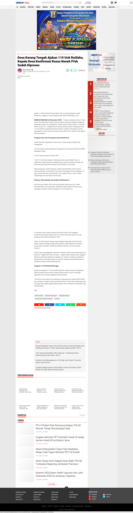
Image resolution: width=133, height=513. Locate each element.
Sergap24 (54, 499)
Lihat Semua (51, 484)
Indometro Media (21, 492)
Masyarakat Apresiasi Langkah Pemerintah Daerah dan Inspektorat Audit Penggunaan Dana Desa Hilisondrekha (103, 96)
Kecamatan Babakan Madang (60, 54)
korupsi (88, 7)
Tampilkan (82, 415)
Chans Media (37, 494)
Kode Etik (55, 506)
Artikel (104, 7)
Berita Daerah (24, 54)
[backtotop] (66, 488)
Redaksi (44, 506)
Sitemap (62, 506)
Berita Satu (19, 499)
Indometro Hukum (39, 492)
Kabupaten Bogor (46, 54)
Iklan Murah (88, 506)
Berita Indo (54, 497)
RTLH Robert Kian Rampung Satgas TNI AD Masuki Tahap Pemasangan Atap (58, 427)
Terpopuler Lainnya (101, 129)
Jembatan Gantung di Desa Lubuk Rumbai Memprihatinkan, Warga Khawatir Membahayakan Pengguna (103, 124)
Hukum (52, 7)
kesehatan (96, 7)
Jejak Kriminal (73, 494)
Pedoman (68, 506)
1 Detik (71, 492)
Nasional (23, 7)
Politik (58, 7)
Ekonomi (76, 7)
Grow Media (72, 497)
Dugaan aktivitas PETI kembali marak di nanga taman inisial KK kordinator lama (60, 439)
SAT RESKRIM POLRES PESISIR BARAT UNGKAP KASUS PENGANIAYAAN (102, 85)
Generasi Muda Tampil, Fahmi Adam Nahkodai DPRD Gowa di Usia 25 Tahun (101, 170)
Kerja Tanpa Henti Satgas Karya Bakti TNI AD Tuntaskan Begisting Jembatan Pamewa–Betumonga (59, 464)
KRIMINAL (45, 7)
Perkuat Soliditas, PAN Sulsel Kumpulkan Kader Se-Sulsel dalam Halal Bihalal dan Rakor (102, 162)
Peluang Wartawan (77, 506)
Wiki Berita (54, 494)
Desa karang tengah (34, 54)
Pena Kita (36, 497)
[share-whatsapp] (75, 70)
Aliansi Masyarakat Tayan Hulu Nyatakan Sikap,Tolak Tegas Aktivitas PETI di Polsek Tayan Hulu (58, 452)
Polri (82, 7)
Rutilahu (72, 54)
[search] (61, 2)
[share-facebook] (67, 70)
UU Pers (49, 506)
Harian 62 (19, 497)
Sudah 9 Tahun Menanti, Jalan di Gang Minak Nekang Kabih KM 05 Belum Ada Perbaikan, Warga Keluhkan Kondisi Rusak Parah (103, 115)
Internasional (67, 7)
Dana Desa (112, 7)
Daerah (38, 7)
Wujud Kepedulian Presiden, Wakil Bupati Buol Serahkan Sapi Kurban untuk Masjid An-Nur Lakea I (104, 104)
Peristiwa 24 (19, 494)
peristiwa (31, 7)
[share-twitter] (71, 70)
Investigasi (37, 499)
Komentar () (82, 70)
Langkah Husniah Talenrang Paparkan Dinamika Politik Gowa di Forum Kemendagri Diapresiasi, (102, 154)
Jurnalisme (54, 492)
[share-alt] (39, 304)
